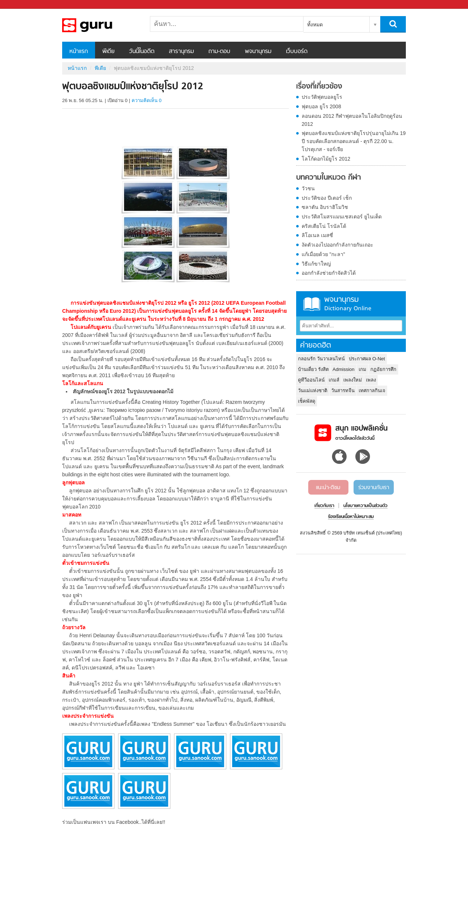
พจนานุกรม (258, 51)
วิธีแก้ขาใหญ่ (316, 264)
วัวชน (308, 188)
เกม (362, 369)
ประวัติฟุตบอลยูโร (322, 97)
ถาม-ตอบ (219, 51)
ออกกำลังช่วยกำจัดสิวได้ (329, 273)
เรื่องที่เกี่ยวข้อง (319, 86)
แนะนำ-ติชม (328, 487)
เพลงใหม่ (352, 380)
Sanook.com (22, 4)
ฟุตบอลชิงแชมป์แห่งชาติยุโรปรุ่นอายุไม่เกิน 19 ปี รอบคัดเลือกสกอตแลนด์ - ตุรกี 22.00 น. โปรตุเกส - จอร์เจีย (353, 141)
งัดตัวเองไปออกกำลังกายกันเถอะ (337, 245)
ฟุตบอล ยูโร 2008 (321, 106)
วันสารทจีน (343, 390)
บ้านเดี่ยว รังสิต (313, 369)
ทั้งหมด (315, 24)
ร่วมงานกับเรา (373, 487)
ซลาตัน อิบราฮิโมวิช (325, 207)
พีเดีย (108, 51)
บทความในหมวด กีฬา (328, 178)
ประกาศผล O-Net (367, 358)
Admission (344, 369)
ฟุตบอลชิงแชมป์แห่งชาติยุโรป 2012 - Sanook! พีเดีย (100, 25)
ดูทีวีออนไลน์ (311, 380)
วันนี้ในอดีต (141, 51)
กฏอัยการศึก (383, 369)
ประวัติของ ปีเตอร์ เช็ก (327, 198)
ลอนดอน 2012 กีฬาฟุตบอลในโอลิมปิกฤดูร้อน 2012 (352, 120)
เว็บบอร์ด (296, 51)
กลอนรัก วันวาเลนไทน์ (321, 358)
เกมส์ (334, 380)
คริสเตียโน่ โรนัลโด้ (324, 226)
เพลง (371, 380)
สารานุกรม (181, 51)
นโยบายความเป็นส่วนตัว (365, 506)
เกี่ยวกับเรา (324, 506)
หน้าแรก (78, 51)
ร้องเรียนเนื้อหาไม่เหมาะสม (351, 517)
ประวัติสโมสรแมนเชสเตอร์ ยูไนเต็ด (342, 216)
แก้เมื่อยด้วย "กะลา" (323, 254)
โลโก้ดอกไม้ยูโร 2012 (326, 159)
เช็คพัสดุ (306, 401)
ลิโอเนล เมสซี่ (317, 235)
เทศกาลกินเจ (372, 390)
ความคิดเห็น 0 (147, 100)
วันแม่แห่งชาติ (312, 390)
